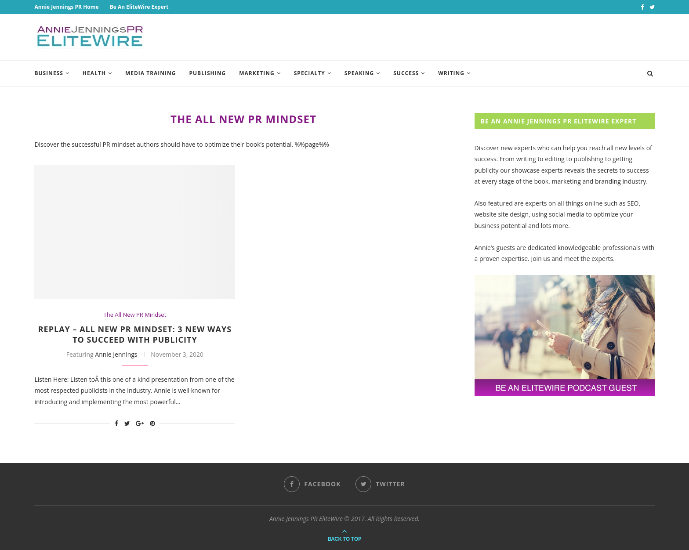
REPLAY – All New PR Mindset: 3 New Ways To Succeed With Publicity (135, 334)
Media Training (150, 73)
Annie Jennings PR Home (66, 7)
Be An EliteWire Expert (139, 7)
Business (48, 73)
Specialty (309, 73)
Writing (451, 73)
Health (94, 73)
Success (406, 73)
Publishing (207, 73)
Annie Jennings (116, 354)
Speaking (359, 73)
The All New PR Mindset (135, 314)
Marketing (257, 73)
